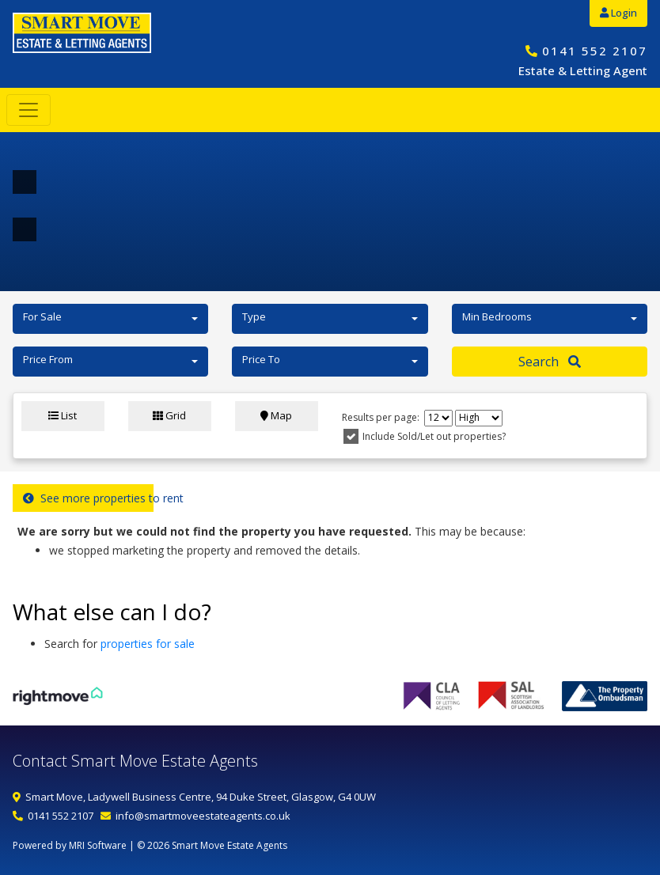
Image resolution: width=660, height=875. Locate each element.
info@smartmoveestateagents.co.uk (203, 816)
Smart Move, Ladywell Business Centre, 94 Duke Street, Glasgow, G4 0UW (200, 797)
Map (276, 415)
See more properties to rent (88, 498)
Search (549, 361)
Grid (169, 415)
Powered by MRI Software (70, 845)
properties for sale (148, 643)
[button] (110, 319)
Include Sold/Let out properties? (434, 436)
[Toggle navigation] (28, 110)
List (62, 415)
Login (618, 13)
